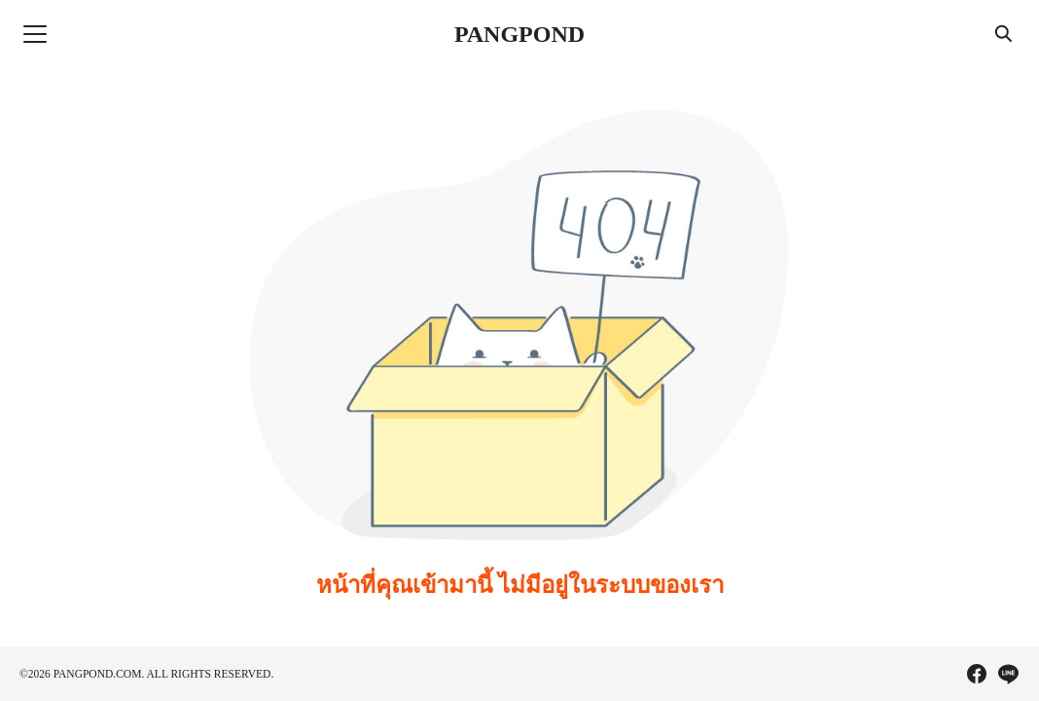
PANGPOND (519, 34)
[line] (1008, 673)
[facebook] (976, 673)
